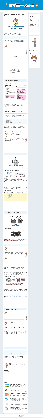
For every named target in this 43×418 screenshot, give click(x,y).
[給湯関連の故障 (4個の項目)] (31, 34)
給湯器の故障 (34, 21)
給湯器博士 (10, 363)
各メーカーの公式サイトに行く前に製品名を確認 (15, 71)
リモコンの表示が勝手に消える (13, 75)
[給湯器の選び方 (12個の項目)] (36, 30)
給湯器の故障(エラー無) (34, 24)
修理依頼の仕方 (6, 371)
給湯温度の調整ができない (13, 74)
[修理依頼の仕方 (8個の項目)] (31, 32)
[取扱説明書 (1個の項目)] (34, 35)
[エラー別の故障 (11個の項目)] (31, 31)
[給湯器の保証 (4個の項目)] (34, 33)
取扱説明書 (9, 371)
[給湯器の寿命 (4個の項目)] (37, 33)
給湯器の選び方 (34, 19)
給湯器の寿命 (34, 20)
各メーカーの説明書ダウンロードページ (14, 72)
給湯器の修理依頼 (6, 370)
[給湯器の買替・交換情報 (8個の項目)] (36, 32)
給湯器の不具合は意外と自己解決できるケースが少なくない (16, 69)
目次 (15, 66)
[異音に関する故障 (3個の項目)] (36, 34)
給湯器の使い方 (34, 26)
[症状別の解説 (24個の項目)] (31, 30)
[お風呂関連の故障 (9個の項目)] (36, 31)
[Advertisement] (15, 61)
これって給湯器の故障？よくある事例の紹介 (14, 73)
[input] (34, 14)
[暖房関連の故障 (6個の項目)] (31, 33)
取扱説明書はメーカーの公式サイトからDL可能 (14, 70)
